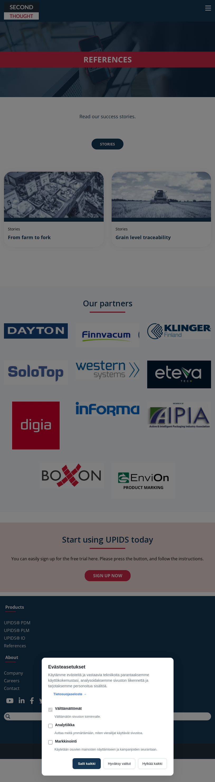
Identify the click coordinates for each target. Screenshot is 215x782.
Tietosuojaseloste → (70, 694)
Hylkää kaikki (152, 764)
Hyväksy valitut (119, 764)
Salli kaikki (86, 764)
